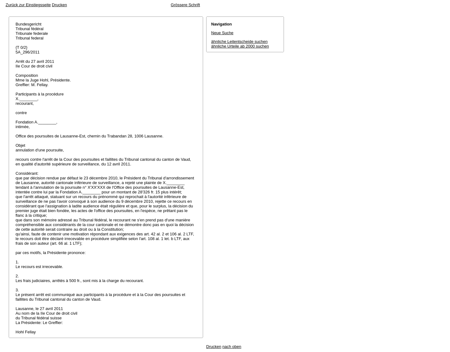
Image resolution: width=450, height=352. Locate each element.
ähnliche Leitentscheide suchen (239, 41)
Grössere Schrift (185, 4)
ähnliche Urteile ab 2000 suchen (240, 46)
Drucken (59, 4)
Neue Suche (222, 32)
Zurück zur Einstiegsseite (28, 4)
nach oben (231, 346)
